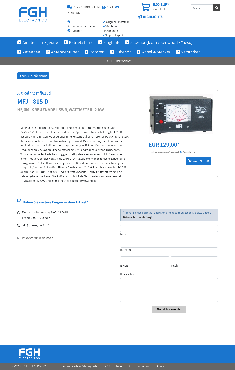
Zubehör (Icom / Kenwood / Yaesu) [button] (161, 42)
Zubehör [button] (123, 52)
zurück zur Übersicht (34, 76)
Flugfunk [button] (111, 42)
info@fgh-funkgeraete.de (37, 238)
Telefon (175, 265)
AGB (107, 7)
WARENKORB (198, 161)
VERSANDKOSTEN (83, 7)
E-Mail (124, 265)
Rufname (125, 250)
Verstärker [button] (190, 52)
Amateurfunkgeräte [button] (40, 42)
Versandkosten (187, 152)
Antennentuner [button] (65, 52)
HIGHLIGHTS (152, 16)
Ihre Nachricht (128, 274)
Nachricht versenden (169, 309)
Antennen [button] (31, 52)
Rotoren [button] (97, 52)
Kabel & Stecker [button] (156, 52)
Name (123, 234)
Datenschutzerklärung (137, 217)
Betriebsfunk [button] (80, 42)
